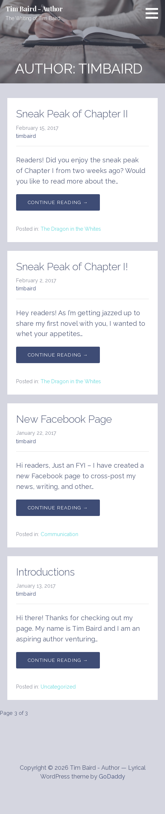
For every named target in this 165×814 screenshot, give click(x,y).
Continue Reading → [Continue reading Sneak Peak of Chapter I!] (58, 355)
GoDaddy (112, 776)
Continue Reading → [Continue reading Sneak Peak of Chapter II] (58, 202)
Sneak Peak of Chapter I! (72, 267)
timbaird (26, 136)
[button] (154, 13)
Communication (59, 534)
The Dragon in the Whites (71, 229)
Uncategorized (58, 687)
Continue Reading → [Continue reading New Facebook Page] (58, 507)
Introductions (45, 572)
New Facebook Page (64, 419)
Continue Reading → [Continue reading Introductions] (58, 660)
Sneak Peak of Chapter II (72, 114)
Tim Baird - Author (34, 8)
